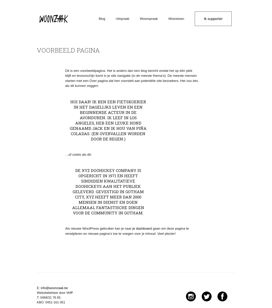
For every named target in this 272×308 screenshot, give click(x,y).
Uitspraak (122, 18)
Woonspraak (149, 18)
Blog (102, 18)
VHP (69, 293)
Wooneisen (176, 18)
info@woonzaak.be (54, 288)
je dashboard (142, 228)
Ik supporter (213, 19)
